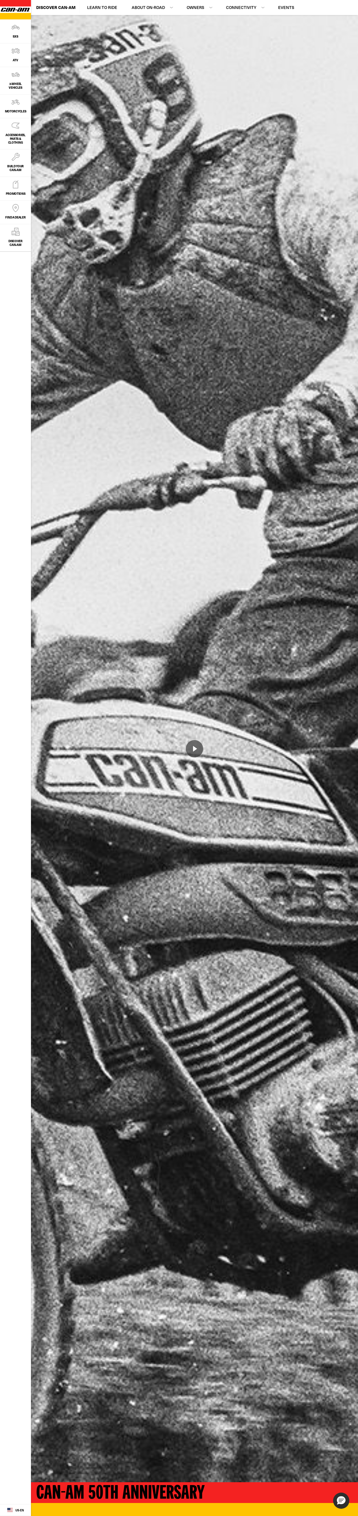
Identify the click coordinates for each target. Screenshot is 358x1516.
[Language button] (15, 1510)
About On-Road (148, 7)
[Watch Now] (194, 748)
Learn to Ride (102, 7)
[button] (341, 1501)
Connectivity (241, 7)
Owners (195, 7)
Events (286, 7)
